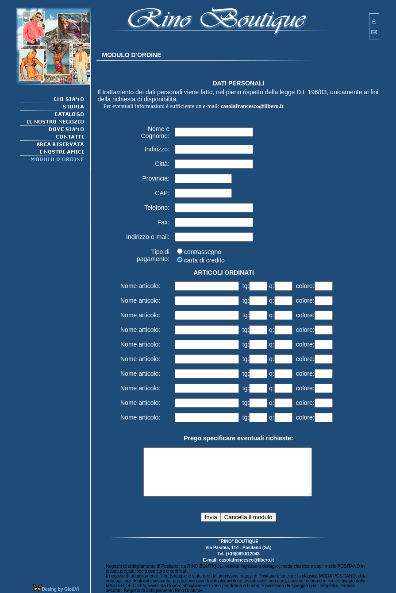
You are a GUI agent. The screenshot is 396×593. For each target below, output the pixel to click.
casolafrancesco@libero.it (252, 101)
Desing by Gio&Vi (60, 589)
